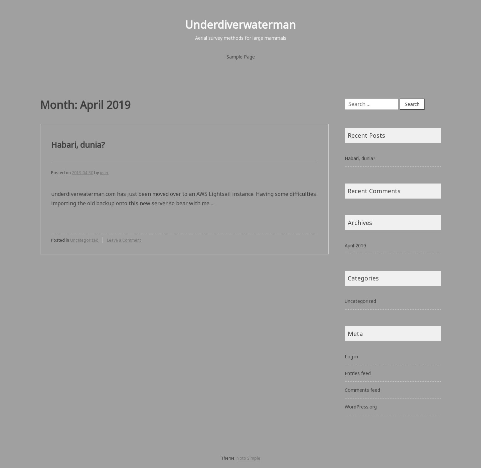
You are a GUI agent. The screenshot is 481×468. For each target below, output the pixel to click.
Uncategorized (84, 240)
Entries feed (358, 373)
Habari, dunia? (78, 144)
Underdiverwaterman (240, 24)
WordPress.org (361, 406)
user (104, 173)
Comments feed (362, 390)
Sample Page (240, 56)
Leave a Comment (124, 240)
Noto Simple (248, 458)
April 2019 (355, 245)
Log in (351, 356)
